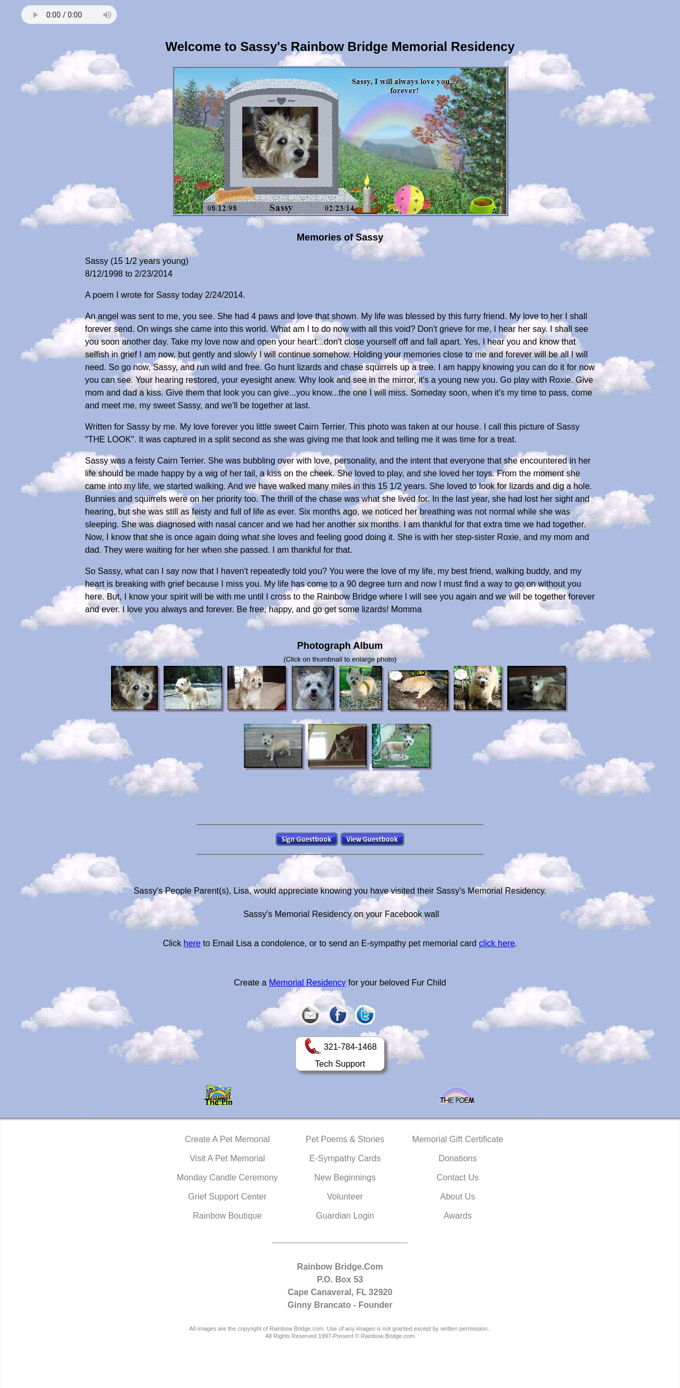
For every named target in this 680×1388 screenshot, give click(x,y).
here (192, 943)
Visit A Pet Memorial (227, 1158)
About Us (457, 1196)
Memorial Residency (307, 982)
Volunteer (345, 1196)
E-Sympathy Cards (344, 1158)
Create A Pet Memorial (227, 1139)
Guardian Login (345, 1215)
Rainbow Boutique (227, 1215)
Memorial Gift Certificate (458, 1139)
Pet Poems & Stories (345, 1139)
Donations (457, 1158)
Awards (458, 1215)
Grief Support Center (227, 1196)
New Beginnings (345, 1177)
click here (497, 943)
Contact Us (458, 1177)
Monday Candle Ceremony (227, 1177)
